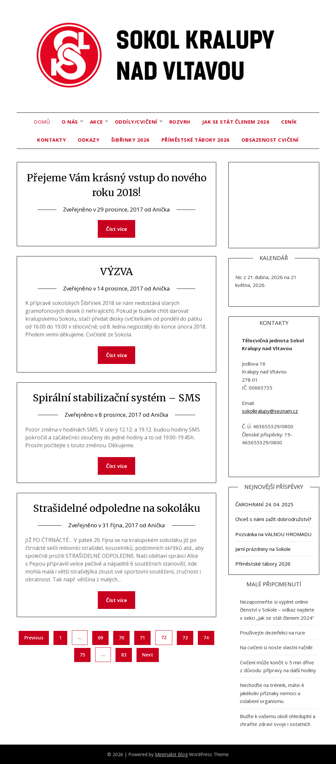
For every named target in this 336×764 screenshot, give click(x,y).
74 (206, 637)
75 (82, 655)
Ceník (289, 121)
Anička (161, 209)
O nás (70, 121)
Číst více (116, 229)
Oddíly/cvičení (136, 121)
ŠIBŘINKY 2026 (130, 139)
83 (123, 655)
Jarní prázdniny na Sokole (263, 549)
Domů (42, 121)
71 (142, 637)
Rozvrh (179, 121)
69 (100, 637)
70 (121, 637)
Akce (96, 121)
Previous (33, 637)
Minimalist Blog (171, 754)
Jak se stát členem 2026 (236, 121)
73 (185, 637)
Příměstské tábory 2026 (195, 139)
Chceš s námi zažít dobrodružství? (273, 519)
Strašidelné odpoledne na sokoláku (116, 508)
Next (147, 655)
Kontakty (51, 139)
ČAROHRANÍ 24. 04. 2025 (264, 504)
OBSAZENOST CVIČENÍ (270, 139)
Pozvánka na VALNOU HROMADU (273, 534)
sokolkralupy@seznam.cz (270, 411)
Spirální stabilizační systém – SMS (116, 398)
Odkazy (88, 139)
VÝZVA (116, 271)
